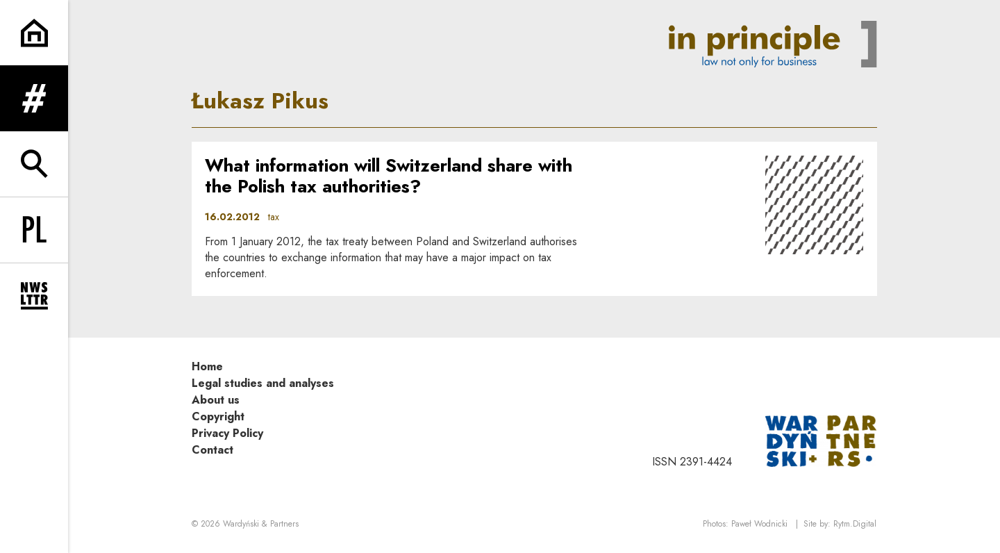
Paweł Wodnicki (759, 526)
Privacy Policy (227, 435)
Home (207, 368)
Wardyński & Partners (261, 526)
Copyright (218, 418)
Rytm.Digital (854, 526)
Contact (212, 451)
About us (216, 401)
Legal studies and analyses (263, 385)
